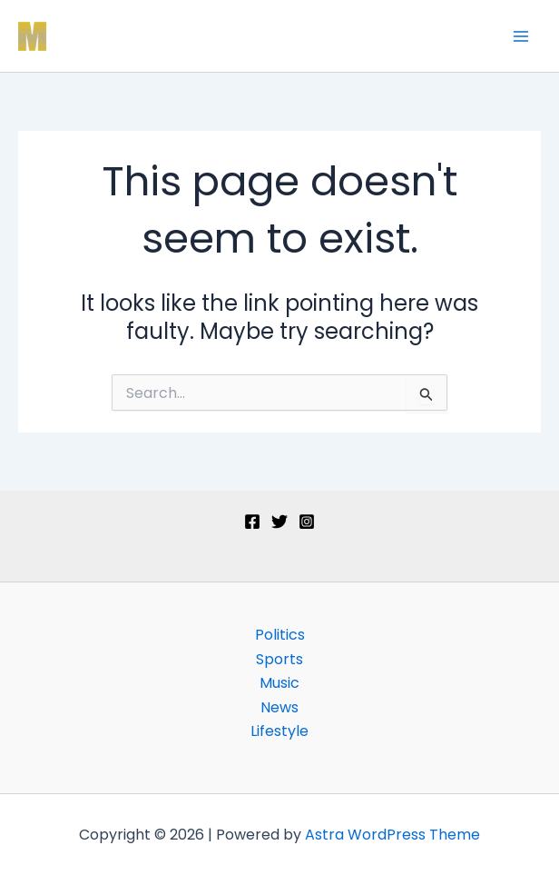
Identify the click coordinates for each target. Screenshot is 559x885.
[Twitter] (279, 521)
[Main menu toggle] (521, 36)
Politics (280, 634)
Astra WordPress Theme (392, 834)
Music (279, 682)
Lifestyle (279, 731)
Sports (279, 659)
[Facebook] (252, 521)
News (279, 707)
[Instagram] (307, 521)
